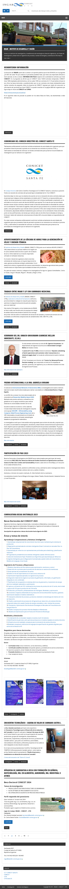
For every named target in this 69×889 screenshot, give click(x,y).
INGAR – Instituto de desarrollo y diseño (19, 49)
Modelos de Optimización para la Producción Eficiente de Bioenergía (29, 612)
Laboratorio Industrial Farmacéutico (19, 299)
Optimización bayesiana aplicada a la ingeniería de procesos (26, 576)
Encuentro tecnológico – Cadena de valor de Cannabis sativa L (32, 722)
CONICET (7, 874)
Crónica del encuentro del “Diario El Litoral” (17, 757)
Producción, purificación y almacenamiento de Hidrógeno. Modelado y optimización (33, 590)
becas (6, 714)
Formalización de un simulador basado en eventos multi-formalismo (28, 618)
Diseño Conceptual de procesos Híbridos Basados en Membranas (28, 609)
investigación (8, 444)
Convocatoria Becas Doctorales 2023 (21, 514)
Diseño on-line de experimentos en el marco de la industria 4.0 (26, 573)
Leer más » (7, 58)
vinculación (14, 283)
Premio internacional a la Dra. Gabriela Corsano (26, 382)
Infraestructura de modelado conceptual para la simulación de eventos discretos (32, 622)
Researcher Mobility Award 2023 (23, 397)
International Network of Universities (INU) (26, 388)
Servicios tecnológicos (22, 887)
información (8, 132)
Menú (3, 18)
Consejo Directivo (11, 191)
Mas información (9, 440)
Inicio (3, 887)
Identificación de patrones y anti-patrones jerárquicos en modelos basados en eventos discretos (36, 620)
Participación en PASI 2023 (16, 453)
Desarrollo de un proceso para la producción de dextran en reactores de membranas (33, 569)
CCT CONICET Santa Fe (11, 872)
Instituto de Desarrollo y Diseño (15, 247)
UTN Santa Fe (8, 878)
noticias (7, 283)
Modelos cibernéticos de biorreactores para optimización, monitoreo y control (31, 567)
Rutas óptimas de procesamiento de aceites (21, 571)
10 (24, 836)
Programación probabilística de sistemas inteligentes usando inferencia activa (31, 554)
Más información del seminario (13, 370)
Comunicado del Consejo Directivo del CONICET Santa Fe (29, 141)
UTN (5, 876)
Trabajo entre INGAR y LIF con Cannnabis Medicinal (27, 291)
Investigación (10, 887)
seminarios (14, 374)
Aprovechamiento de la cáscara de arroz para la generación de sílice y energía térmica (33, 241)
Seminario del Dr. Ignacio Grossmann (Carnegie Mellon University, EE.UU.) (29, 337)
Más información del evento (12, 501)
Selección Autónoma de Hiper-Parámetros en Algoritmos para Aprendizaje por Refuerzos (34, 557)
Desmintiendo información (16, 67)
